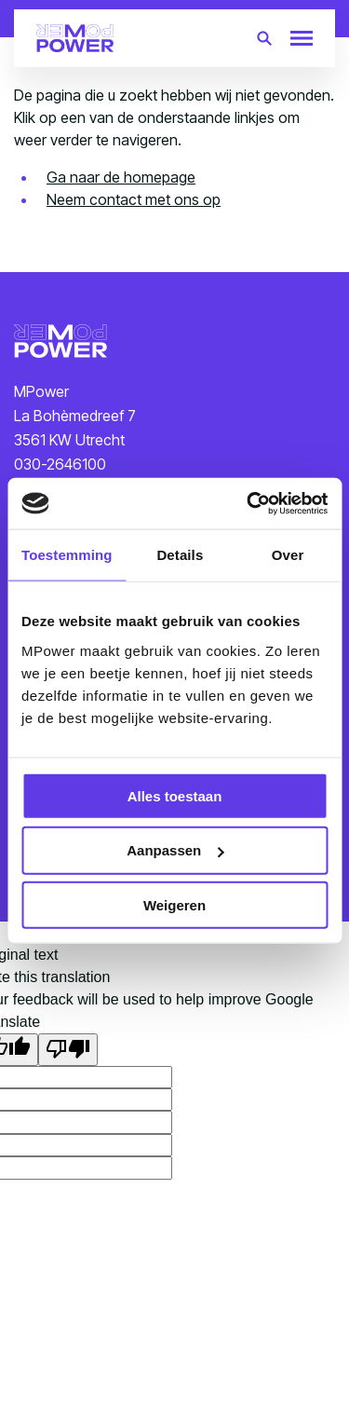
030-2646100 (60, 464)
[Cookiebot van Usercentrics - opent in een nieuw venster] (248, 503)
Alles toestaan (175, 795)
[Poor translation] (68, 1049)
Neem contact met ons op (134, 199)
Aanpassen (175, 850)
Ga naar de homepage (121, 177)
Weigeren (174, 905)
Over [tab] (288, 555)
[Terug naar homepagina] (75, 38)
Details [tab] (179, 555)
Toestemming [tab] (67, 555)
